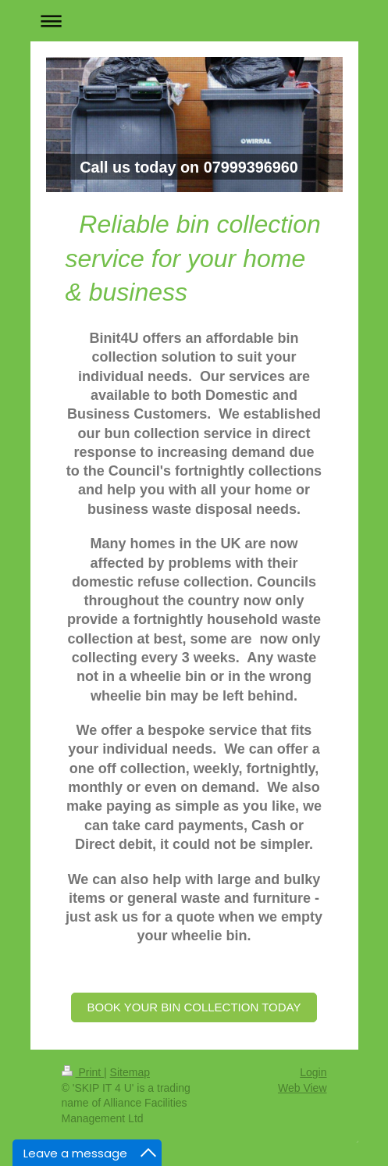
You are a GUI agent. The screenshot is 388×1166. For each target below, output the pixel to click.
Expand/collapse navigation (194, 20)
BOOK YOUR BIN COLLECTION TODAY (194, 1007)
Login (313, 1072)
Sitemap (130, 1072)
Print (83, 1072)
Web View (302, 1088)
